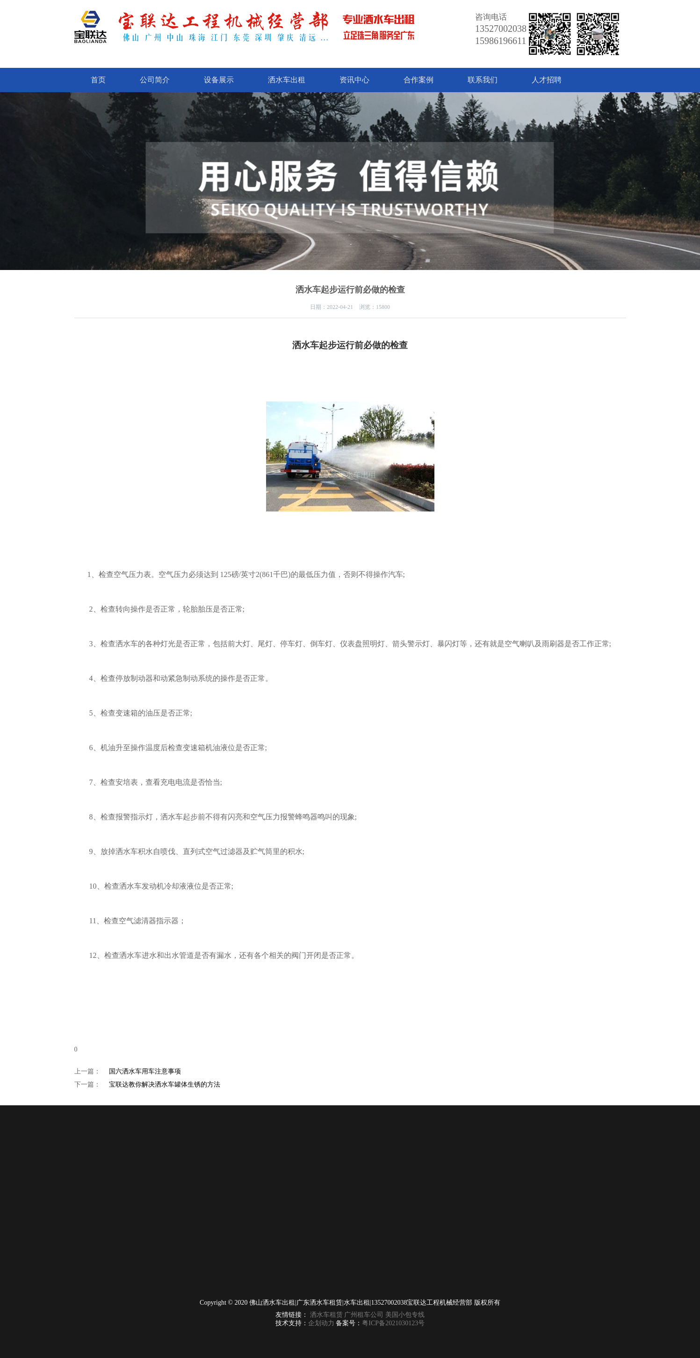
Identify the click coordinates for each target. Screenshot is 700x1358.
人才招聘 (547, 80)
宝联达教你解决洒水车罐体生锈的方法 (164, 1084)
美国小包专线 (405, 1314)
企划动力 (321, 1323)
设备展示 (219, 80)
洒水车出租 (286, 80)
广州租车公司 (363, 1314)
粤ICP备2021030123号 (393, 1323)
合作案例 (418, 80)
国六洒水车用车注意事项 (145, 1071)
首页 (98, 80)
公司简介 (155, 80)
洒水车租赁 (326, 1314)
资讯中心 (354, 80)
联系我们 (483, 80)
